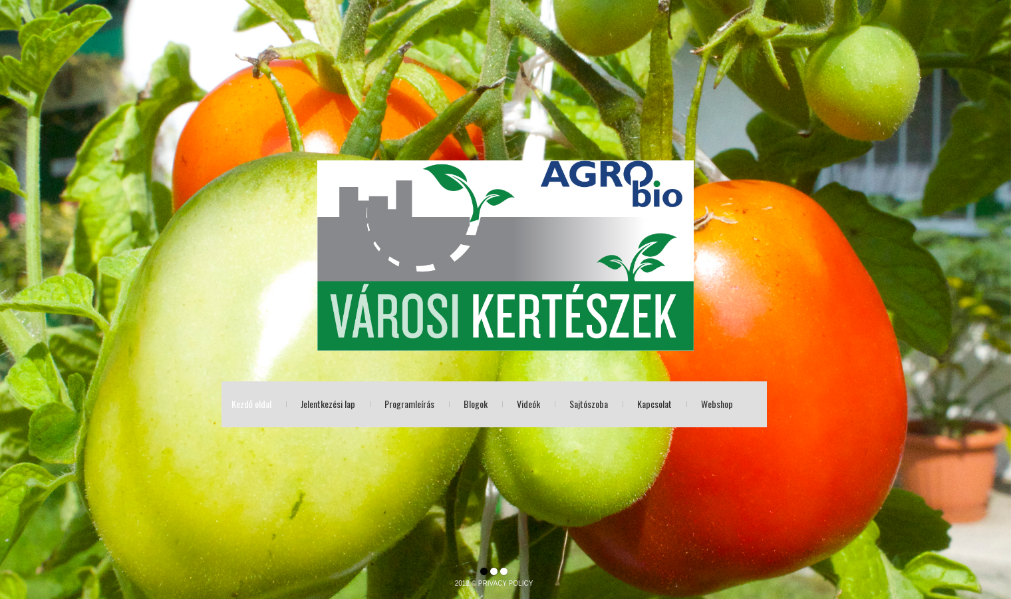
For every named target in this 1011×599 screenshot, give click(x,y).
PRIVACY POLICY (505, 583)
